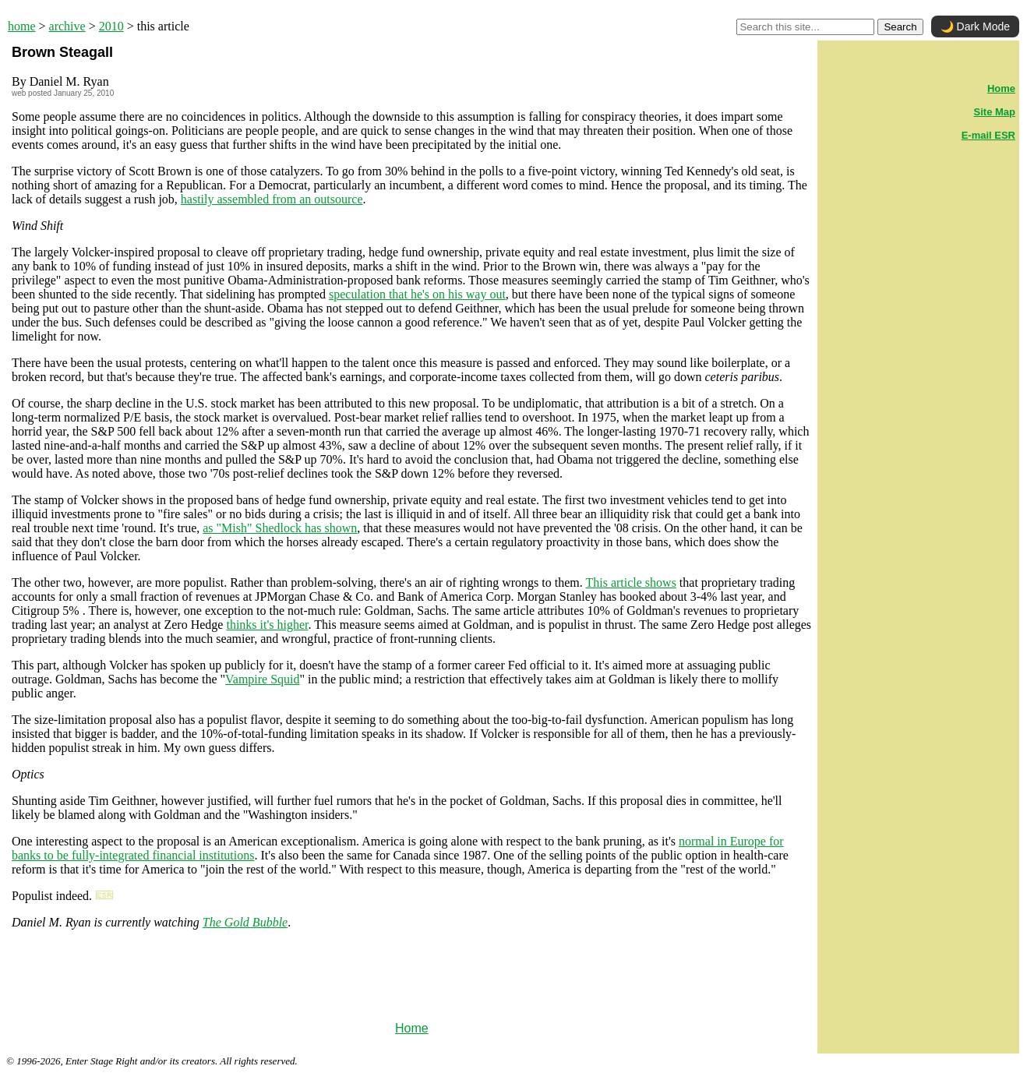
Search (900, 27)
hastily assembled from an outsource (272, 199)
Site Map (994, 112)
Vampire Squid (262, 679)
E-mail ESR (988, 135)
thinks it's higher (267, 624)
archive (67, 26)
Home (412, 1028)
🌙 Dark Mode (975, 26)
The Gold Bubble (245, 922)
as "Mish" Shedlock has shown (280, 528)
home (22, 26)
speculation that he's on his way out (417, 294)
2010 (111, 26)
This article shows (630, 582)
